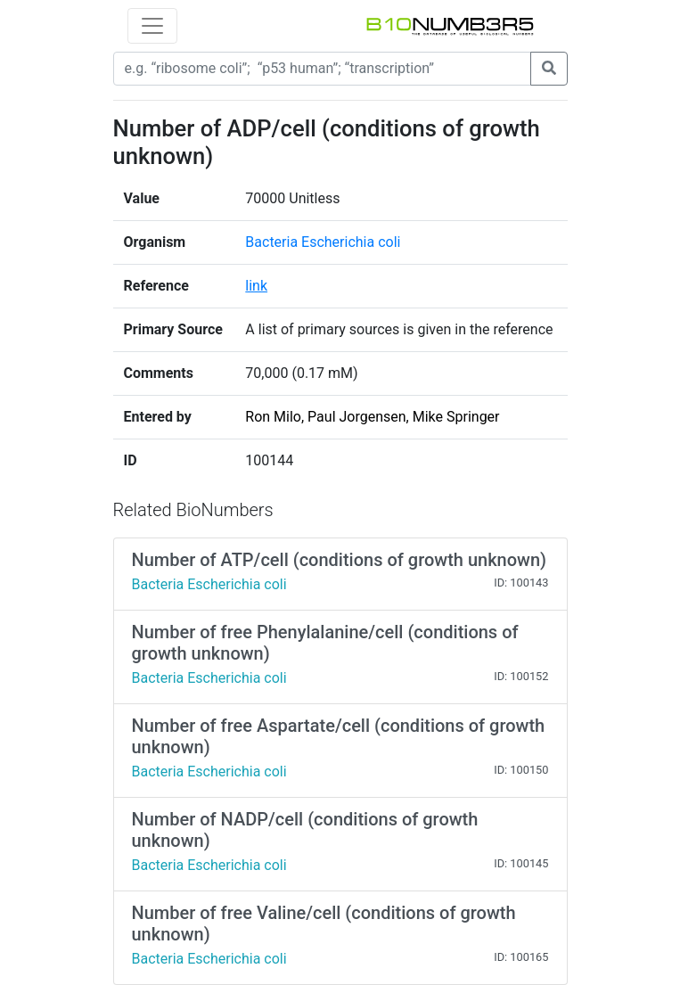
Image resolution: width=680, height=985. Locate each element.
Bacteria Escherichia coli (322, 242)
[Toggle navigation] (152, 26)
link (256, 285)
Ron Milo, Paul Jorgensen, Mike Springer (372, 416)
